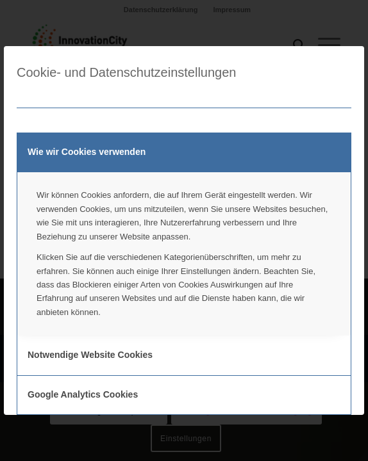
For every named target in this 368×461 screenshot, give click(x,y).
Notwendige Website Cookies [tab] (90, 355)
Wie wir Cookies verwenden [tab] (87, 152)
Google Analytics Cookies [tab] (83, 394)
